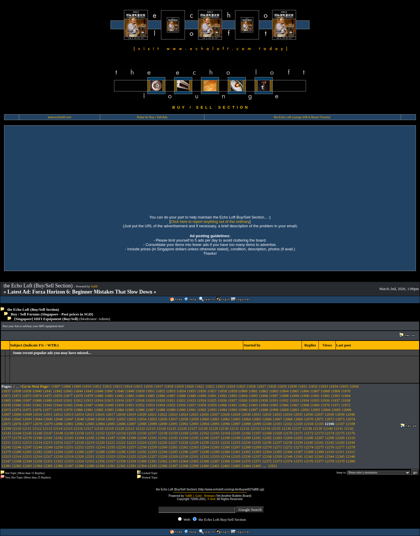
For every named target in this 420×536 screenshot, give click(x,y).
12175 (340, 433)
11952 (140, 405)
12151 (89, 433)
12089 (152, 423)
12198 (225, 438)
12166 (246, 433)
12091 (173, 423)
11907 (27, 400)
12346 (350, 456)
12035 (298, 414)
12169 (277, 433)
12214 (37, 442)
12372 (267, 461)
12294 (162, 452)
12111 (27, 428)
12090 (162, 423)
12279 (6, 452)
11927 (232, 400)
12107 (340, 423)
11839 (27, 391)
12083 (89, 423)
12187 (111, 438)
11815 (138, 386)
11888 (181, 395)
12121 (130, 428)
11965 (273, 405)
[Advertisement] (210, 169)
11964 (263, 405)
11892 (222, 395)
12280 (17, 452)
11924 (201, 400)
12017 (110, 414)
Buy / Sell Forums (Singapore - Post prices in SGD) (52, 314)
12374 (288, 461)
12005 (336, 409)
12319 (69, 456)
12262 (183, 447)
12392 (121, 466)
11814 (127, 386)
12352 (58, 461)
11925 (211, 400)
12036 (308, 414)
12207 (319, 438)
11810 (86, 386)
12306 (288, 452)
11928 (242, 400)
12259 (152, 447)
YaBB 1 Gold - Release (200, 495)
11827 (261, 386)
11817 (158, 386)
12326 (142, 456)
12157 (152, 433)
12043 (27, 419)
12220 (100, 442)
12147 (48, 433)
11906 (16, 400)
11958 (201, 405)
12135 (276, 428)
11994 (222, 409)
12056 (162, 419)
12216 (58, 442)
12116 (78, 428)
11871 (6, 395)
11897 (273, 395)
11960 (222, 405)
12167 (256, 433)
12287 (89, 452)
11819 (179, 386)
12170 (288, 433)
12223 (131, 442)
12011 (47, 414)
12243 (340, 442)
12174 (329, 433)
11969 (314, 405)
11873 (27, 395)
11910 (57, 400)
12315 (27, 456)
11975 (27, 409)
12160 (183, 433)
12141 (338, 428)
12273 (298, 447)
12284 (58, 452)
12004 (326, 409)
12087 (131, 423)
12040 (350, 414)
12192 (162, 438)
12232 (225, 442)
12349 (27, 461)
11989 (171, 409)
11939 (6, 405)
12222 (121, 442)
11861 (253, 391)
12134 (265, 428)
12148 (58, 433)
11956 (181, 405)
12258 (142, 447)
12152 (100, 433)
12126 (182, 428)
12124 (161, 428)
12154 (121, 433)
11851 (150, 391)
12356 (100, 461)
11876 (57, 395)
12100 (267, 423)
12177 (6, 438)
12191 (152, 438)
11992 (201, 409)
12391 (111, 466)
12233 (235, 442)
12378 (329, 461)
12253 (89, 447)
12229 (194, 442)
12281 (27, 452)
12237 (277, 442)
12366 (204, 461)
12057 (173, 419)
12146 (37, 433)
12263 (194, 447)
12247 (27, 447)
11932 (283, 400)
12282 (37, 452)
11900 (304, 395)
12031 (256, 414)
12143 (6, 433)
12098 (246, 423)
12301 (236, 452)
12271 (277, 447)
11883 (129, 395)
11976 (37, 409)
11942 (37, 405)
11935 (314, 400)
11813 (117, 386)
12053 (131, 419)
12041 (6, 419)
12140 (328, 428)
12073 (340, 419)
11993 (212, 409)
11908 (37, 400)
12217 (69, 442)
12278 (350, 447)
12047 (69, 419)
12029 (235, 414)
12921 (272, 466)
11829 (282, 386)
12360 (142, 461)
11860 (242, 391)
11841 (47, 391)
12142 (349, 428)
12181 (48, 438)
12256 (121, 447)
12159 (173, 433)
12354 (79, 461)
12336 (246, 456)
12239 (298, 442)
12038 (329, 414)
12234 (246, 442)
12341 (298, 456)
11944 (57, 405)
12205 (298, 438)
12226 (162, 442)
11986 (140, 409)
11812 (107, 386)
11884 (140, 395)
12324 (121, 456)
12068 (288, 419)
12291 (131, 452)
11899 (294, 395)
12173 (319, 433)
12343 (319, 456)
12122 (140, 428)
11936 (325, 400)
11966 (284, 405)
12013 (69, 414)
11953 (150, 405)
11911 (68, 400)
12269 (256, 447)
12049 (89, 419)
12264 (204, 447)
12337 (256, 456)
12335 (236, 456)
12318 (58, 456)
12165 (236, 433)
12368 (225, 461)
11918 (139, 400)
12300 (225, 452)
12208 (329, 438)
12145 (27, 433)
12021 (152, 414)
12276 (329, 447)
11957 (191, 405)
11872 (16, 395)
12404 (246, 466)
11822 (210, 386)
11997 (253, 409)
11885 (150, 395)
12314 (17, 456)
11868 (325, 391)
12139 (317, 428)
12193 (173, 438)
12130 (224, 428)
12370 (246, 461)
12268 (246, 447)
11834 (333, 386)
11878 (78, 395)
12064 (246, 419)
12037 (319, 414)
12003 (315, 409)
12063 (236, 419)
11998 (263, 409)
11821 (199, 386)
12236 (267, 442)
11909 (47, 400)
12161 (194, 433)
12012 (58, 414)
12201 (256, 438)
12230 (204, 442)
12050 (100, 419)
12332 (204, 456)
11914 (98, 400)
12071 (319, 419)
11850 (140, 391)
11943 (47, 405)
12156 (142, 433)
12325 (131, 456)
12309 (319, 452)
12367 (215, 461)
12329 (173, 456)
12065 (256, 419)
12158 (162, 433)
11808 (66, 386)
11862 (263, 391)
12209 (340, 438)
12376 (309, 461)
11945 (68, 405)
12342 (309, 456)
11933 (294, 400)
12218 (79, 442)
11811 (97, 386)
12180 (37, 438)
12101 (277, 423)
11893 (232, 395)
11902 (325, 395)
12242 (329, 442)
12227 (173, 442)
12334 (225, 456)
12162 (204, 433)
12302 (246, 452)
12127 (192, 428)
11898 (284, 395)
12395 (152, 466)
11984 (119, 409)
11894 (242, 395)
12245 (6, 447)
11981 (88, 409)
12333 (215, 456)
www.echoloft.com (59, 117)
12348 (17, 461)
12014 (79, 414)
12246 (17, 447)
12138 (307, 428)
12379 (340, 461)
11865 (294, 391)
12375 (298, 461)
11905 (6, 400)
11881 (109, 395)
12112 (37, 428)
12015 (89, 414)
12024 (183, 414)
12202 (267, 438)
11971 (335, 405)
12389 (89, 466)
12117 (88, 428)
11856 (201, 391)
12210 (350, 438)
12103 (298, 423)
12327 (152, 456)
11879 (88, 395)
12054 (142, 419)
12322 (100, 456)
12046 (58, 419)
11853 (171, 391)
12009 (27, 414)
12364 (183, 461)
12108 (350, 423)
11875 (47, 395)
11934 (304, 400)
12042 (17, 419)
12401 (215, 466)
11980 (78, 409)
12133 (255, 428)
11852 (160, 391)
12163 (215, 433)
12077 (27, 423)
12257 (131, 447)
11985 (129, 409)
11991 (191, 409)
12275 (319, 447)
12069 (298, 419)
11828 (271, 386)
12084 (100, 423)
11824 (230, 386)
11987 (150, 409)
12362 (162, 461)
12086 (121, 423)
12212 (16, 442)
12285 (69, 452)
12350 (37, 461)
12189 (131, 438)
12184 (79, 438)
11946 (78, 405)
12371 (256, 461)
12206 (309, 438)
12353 (69, 461)
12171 (298, 433)
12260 (162, 447)
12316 (37, 456)
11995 (232, 409)
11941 (27, 405)
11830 (292, 386)
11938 (345, 400)
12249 (48, 447)
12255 (111, 447)
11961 (232, 405)
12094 (204, 423)
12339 (277, 456)
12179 (27, 438)
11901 (314, 395)
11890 (201, 395)
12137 (297, 428)
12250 (58, 447)
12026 (204, 414)
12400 (204, 466)
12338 (267, 456)
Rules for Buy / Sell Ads (152, 117)
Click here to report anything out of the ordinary (210, 221)
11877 (68, 395)
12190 (142, 438)
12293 (152, 452)
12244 (350, 442)
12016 (100, 414)
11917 (129, 400)
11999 (273, 409)
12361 (152, 461)
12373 (277, 461)
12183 (69, 438)
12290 (121, 452)
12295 (173, 452)
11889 (191, 395)
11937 (335, 400)
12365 (194, 461)
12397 (173, 466)
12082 (79, 423)
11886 (160, 395)
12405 (256, 466)
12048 (79, 419)
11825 (241, 386)
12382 (17, 466)
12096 (225, 423)
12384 (37, 466)
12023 (173, 414)
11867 (314, 391)
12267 (236, 447)
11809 (76, 386)
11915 (108, 400)
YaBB (94, 286)
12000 (284, 409)
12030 (246, 414)
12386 (58, 466)
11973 (6, 409)
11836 (354, 386)
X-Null (211, 499)
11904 (345, 395)
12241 (319, 442)
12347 (6, 461)
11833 (323, 386)
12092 (183, 423)
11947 (88, 405)
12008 (17, 414)
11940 (16, 405)
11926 (222, 400)
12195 (194, 438)
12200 (246, 438)
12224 (141, 442)
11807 (55, 386)
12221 (110, 442)
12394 (142, 466)
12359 (131, 461)
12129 (213, 428)
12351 (48, 461)
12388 (79, 466)
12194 (183, 438)
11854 (181, 391)
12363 (173, 461)
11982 (99, 409)
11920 (160, 400)
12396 (162, 466)
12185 (89, 438)
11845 (88, 391)
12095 (215, 423)
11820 (189, 386)
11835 (343, 386)
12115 (68, 428)
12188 (121, 438)
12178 (17, 438)
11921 (170, 400)
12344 (329, 456)
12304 (267, 452)
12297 (194, 452)
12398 (183, 466)
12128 (203, 428)
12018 (121, 414)
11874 (37, 395)
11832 (313, 386)
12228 (183, 442)
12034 (288, 414)
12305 (277, 452)
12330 (183, 456)
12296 (183, 452)
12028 (225, 414)
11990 (181, 409)
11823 (220, 386)
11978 (57, 409)
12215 (48, 442)
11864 (284, 391)
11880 (99, 395)
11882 (119, 395)
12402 (225, 466)
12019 (131, 414)
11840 (37, 391)
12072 (329, 419)
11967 (294, 405)
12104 (309, 423)
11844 (78, 391)
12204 (288, 438)
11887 (171, 395)
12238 (288, 442)
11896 (263, 395)
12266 (225, 447)
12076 (17, 423)
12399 (194, 466)
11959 (212, 405)
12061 (215, 419)
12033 (277, 414)
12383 (27, 466)
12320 (79, 456)
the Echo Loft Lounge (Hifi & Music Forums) (302, 117)
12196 (204, 438)
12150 (79, 433)
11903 (335, 395)
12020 (141, 414)
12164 (225, 433)
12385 (48, 466)
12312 (350, 452)
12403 (236, 466)
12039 (340, 414)
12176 (350, 433)
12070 (309, 419)
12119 (109, 428)
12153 (111, 433)
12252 (79, 447)
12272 (288, 447)
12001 (294, 409)
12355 (89, 461)
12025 (194, 414)
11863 (273, 391)
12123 (150, 428)
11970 (325, 405)
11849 (129, 391)
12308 (309, 452)
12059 (194, 419)
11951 (129, 405)
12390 (100, 466)
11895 (253, 395)
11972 (345, 405)
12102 (288, 423)
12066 (267, 419)
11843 (68, 391)
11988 (160, 409)
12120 (119, 428)
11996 (242, 409)
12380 (350, 461)
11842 (57, 391)
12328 (162, 456)
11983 (109, 409)
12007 (6, 414)
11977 (47, 409)
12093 (194, 423)
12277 (340, 447)
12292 (142, 452)
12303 (256, 452)
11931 (273, 400)
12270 (267, 447)
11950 (119, 405)
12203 (277, 438)
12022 (162, 414)
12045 (48, 419)
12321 (89, 456)
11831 (302, 386)
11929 (253, 400)
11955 (171, 405)
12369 (236, 461)
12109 (6, 428)
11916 (119, 400)
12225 (152, 442)
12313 (6, 456)
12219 (89, 442)
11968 (304, 405)
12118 (99, 428)
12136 (286, 428)
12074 (350, 419)
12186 (100, 438)
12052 (121, 419)
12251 (69, 447)
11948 (99, 405)
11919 (150, 400)
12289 (111, 452)
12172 (309, 433)
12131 (234, 428)
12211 (6, 442)
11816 (148, 386)
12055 (152, 419)
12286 (79, 452)
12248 (37, 447)
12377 (319, 461)
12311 (339, 452)
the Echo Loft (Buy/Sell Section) (33, 309)
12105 (319, 423)
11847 (109, 391)
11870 (345, 391)
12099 (256, 423)
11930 (263, 400)
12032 (267, 414)
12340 (288, 456)
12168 (267, 433)
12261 (173, 447)
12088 (142, 423)
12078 (37, 423)
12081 (69, 423)
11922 (181, 400)
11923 (191, 400)
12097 (236, 423)
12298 (204, 452)
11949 (109, 405)
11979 (68, 409)
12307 (298, 452)
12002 (305, 409)
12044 (37, 419)
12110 (16, 428)
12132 (244, 428)
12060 (204, 419)
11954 (160, 405)
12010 (37, 414)
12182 (58, 438)
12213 (27, 442)
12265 (215, 447)
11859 (232, 391)
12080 (58, 423)
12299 (215, 452)
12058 (183, 419)
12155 (131, 433)
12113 (47, 428)
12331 (194, 456)
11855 (191, 391)
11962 (242, 405)
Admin (103, 319)
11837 (6, 391)
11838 (16, 391)
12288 (100, 452)
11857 (212, 391)
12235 (256, 442)
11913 (88, 400)
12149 (69, 433)
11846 (99, 391)
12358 (121, 461)
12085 (111, 423)
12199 (236, 438)
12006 (346, 409)
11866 (304, 391)
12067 (277, 419)
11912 (78, 400)
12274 (309, 447)
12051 (111, 419)
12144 (17, 433)
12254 (100, 447)
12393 (131, 466)
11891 (212, 395)
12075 (6, 423)
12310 (329, 452)
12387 (69, 466)
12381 (6, 466)
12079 (48, 423)
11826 (251, 386)
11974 (16, 409)
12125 (171, 428)
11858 (222, 391)
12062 (225, 419)
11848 (119, 391)
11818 (169, 386)
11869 (335, 391)
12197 (215, 438)
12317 (48, 456)
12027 (215, 414)
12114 (57, 428)
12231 (215, 442)
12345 (340, 456)
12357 (111, 461)
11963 (253, 405)
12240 (308, 442)
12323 (111, 456)
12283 (48, 452)
